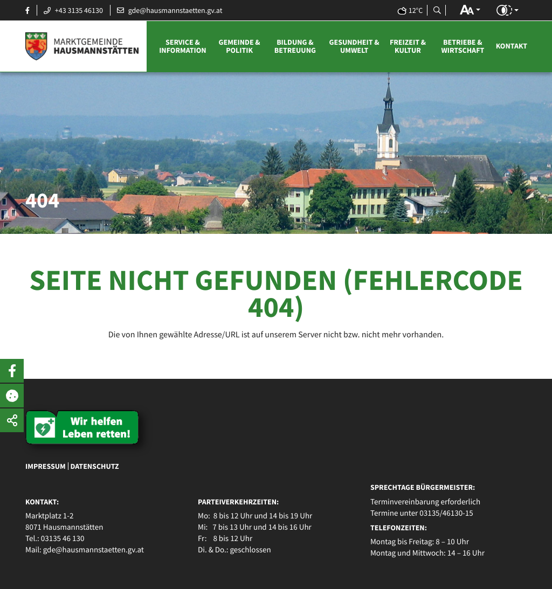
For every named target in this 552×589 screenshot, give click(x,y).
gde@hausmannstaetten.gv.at (93, 550)
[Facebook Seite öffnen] (27, 10)
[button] (470, 10)
